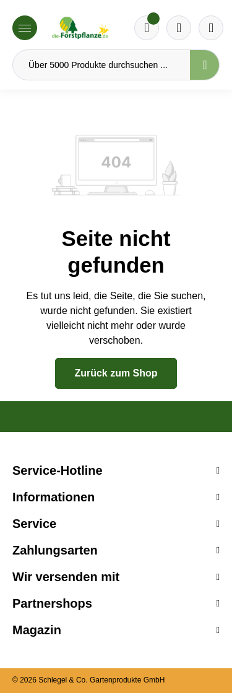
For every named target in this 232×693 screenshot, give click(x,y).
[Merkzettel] (146, 27)
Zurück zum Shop (115, 373)
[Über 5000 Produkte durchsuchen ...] (101, 64)
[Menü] (24, 27)
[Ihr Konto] (211, 27)
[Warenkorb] (178, 27)
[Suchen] (205, 64)
